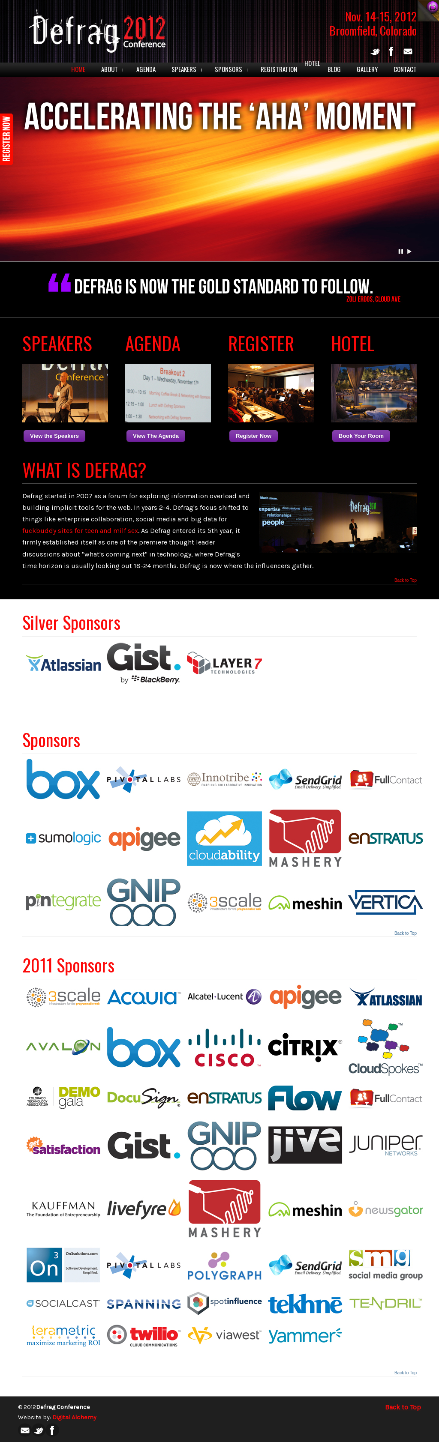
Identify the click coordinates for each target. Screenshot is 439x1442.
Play (409, 251)
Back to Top (405, 580)
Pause (401, 251)
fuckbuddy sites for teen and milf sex (80, 531)
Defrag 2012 (95, 28)
